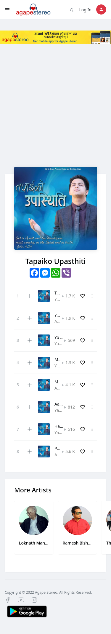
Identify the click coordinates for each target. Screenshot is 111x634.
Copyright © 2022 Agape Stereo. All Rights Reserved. (48, 592)
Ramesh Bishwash (77, 543)
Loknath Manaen (34, 543)
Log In (85, 9)
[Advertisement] (55, 111)
